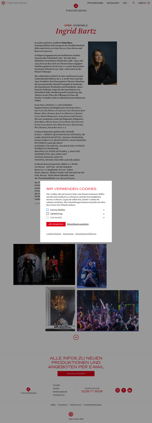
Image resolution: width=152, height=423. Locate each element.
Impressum (68, 234)
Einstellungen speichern (78, 224)
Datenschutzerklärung (85, 234)
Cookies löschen (53, 234)
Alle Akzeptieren (56, 224)
